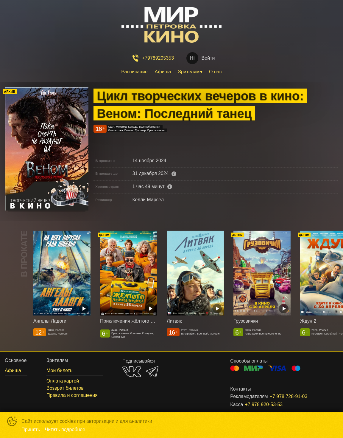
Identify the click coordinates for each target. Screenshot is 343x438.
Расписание (134, 71)
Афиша (163, 71)
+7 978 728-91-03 (289, 396)
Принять (30, 429)
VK (131, 371)
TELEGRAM (152, 371)
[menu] (171, 71)
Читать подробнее (65, 429)
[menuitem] (134, 71)
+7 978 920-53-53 (264, 404)
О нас (215, 71)
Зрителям (188, 71)
